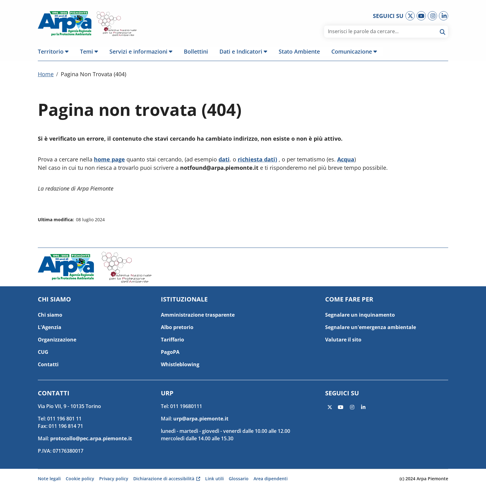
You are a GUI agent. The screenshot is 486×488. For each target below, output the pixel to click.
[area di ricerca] (381, 31)
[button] (56, 51)
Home (46, 75)
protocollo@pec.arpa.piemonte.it (91, 438)
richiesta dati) (257, 160)
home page (109, 160)
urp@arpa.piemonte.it (200, 418)
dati (224, 160)
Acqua (345, 160)
